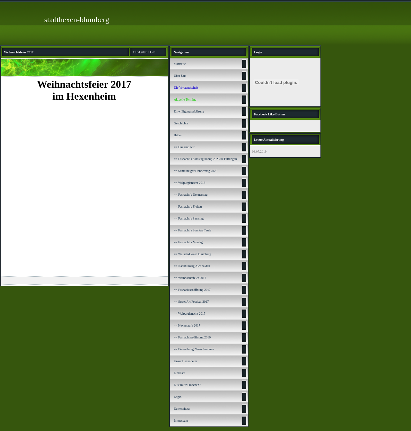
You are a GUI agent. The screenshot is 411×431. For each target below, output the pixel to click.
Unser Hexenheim (185, 361)
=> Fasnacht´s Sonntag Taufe (192, 230)
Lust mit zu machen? (187, 385)
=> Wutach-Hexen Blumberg (192, 254)
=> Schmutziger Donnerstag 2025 (195, 171)
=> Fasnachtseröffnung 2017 (192, 290)
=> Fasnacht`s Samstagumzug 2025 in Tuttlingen (205, 159)
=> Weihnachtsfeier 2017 (190, 278)
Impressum (181, 420)
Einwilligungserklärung (189, 111)
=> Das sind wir (184, 147)
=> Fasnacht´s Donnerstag (190, 194)
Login (177, 397)
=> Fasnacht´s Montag (188, 242)
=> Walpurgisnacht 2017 (189, 313)
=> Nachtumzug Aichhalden (192, 266)
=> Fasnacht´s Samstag (189, 218)
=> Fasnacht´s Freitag (188, 206)
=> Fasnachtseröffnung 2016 (192, 337)
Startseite (180, 64)
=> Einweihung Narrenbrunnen (194, 349)
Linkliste (179, 373)
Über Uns (180, 75)
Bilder (178, 135)
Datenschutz (181, 408)
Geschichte (181, 123)
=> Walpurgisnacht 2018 (189, 182)
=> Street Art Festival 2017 (191, 301)
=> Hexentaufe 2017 (187, 325)
